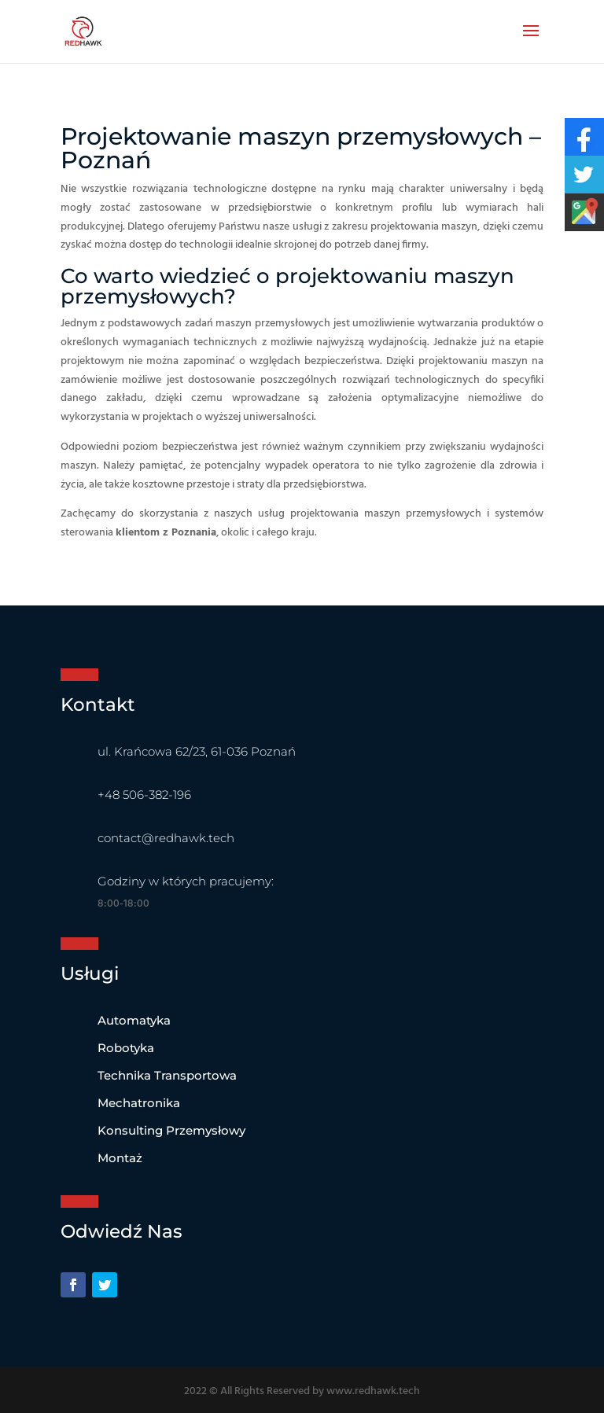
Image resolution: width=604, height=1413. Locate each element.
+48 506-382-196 (144, 794)
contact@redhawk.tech (166, 837)
